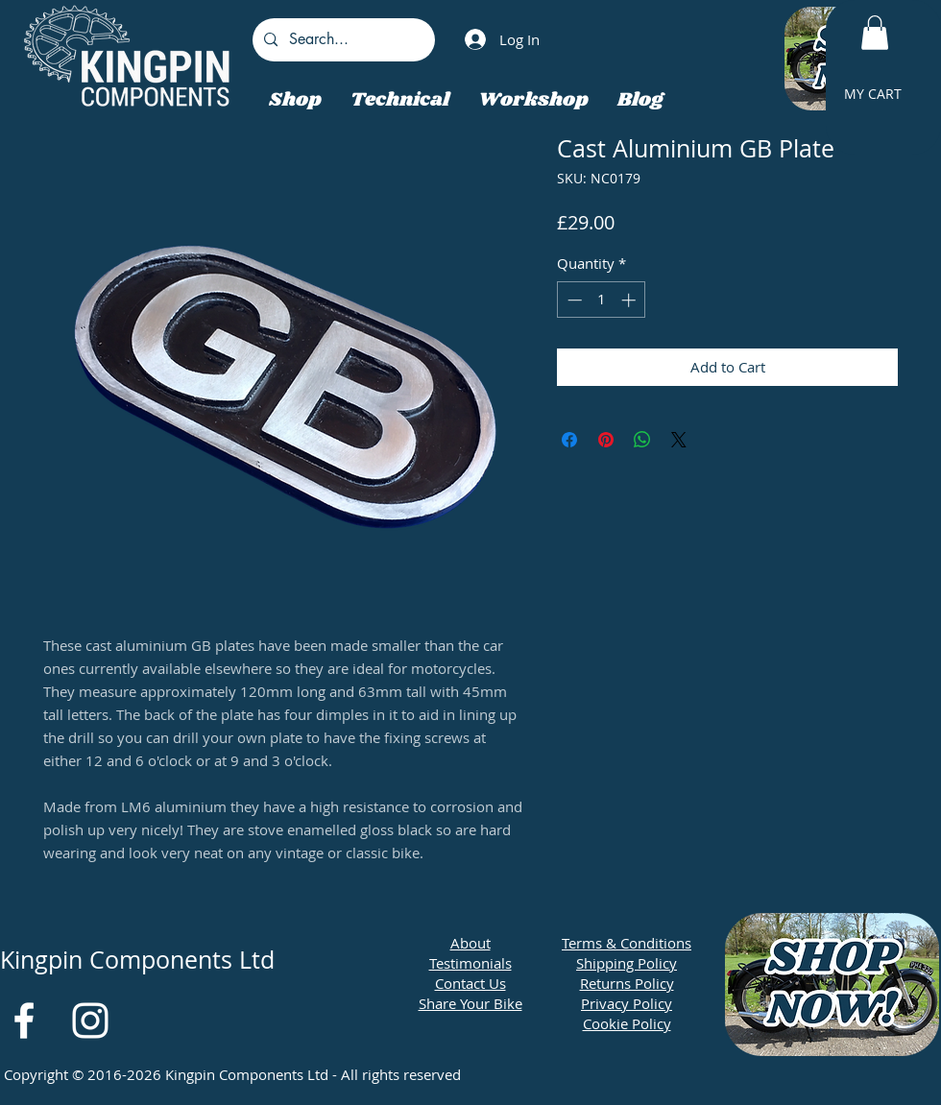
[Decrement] (573, 300)
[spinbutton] (601, 300)
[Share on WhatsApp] (642, 439)
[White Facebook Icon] (24, 1021)
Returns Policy (627, 983)
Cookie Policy (627, 1023)
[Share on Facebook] (569, 439)
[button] (874, 32)
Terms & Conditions (626, 942)
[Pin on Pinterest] (605, 439)
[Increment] (630, 300)
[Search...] (342, 39)
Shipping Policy (626, 963)
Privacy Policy (626, 1003)
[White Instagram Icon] (90, 1021)
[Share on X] (678, 439)
